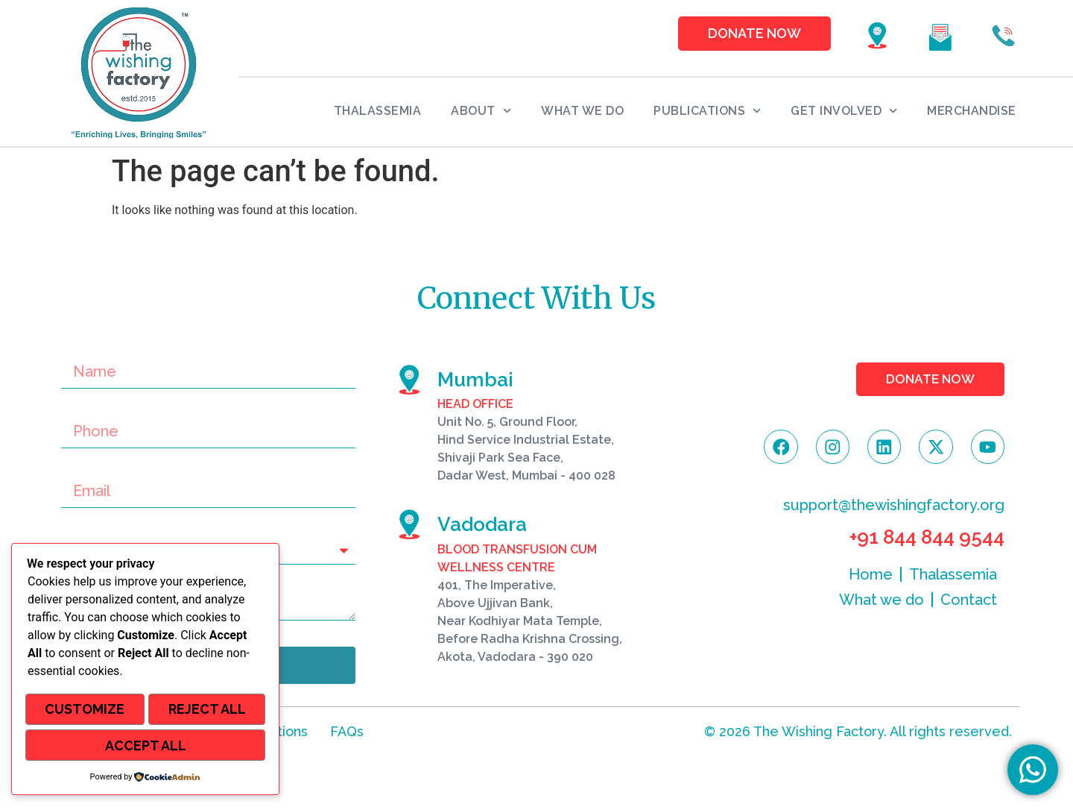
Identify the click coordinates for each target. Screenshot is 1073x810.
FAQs (347, 731)
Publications (707, 110)
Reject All (207, 712)
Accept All (145, 746)
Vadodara (482, 524)
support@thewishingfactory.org (893, 509)
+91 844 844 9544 (926, 541)
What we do (582, 111)
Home (871, 578)
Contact (968, 603)
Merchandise (971, 111)
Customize (84, 712)
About (481, 110)
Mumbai (475, 379)
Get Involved (844, 110)
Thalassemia (378, 111)
